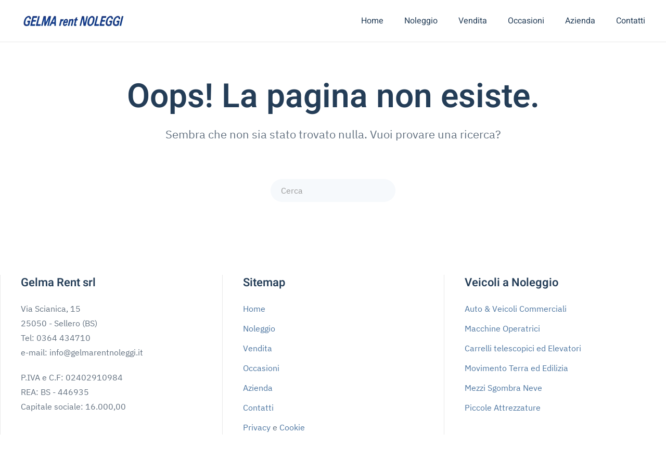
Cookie (292, 427)
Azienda (580, 21)
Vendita (472, 21)
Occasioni (526, 21)
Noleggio (421, 21)
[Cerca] (333, 190)
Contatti (630, 21)
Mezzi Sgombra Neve (503, 388)
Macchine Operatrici (502, 328)
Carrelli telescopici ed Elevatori (523, 348)
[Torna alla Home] (73, 21)
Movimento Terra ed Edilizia (516, 368)
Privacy (257, 427)
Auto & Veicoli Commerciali (516, 308)
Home (372, 21)
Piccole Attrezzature (503, 407)
